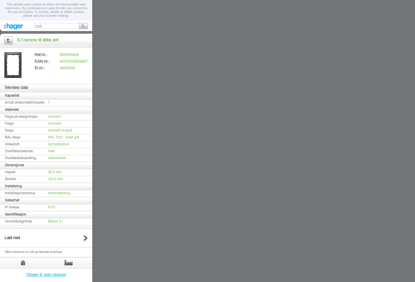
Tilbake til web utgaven (46, 275)
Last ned (12, 238)
